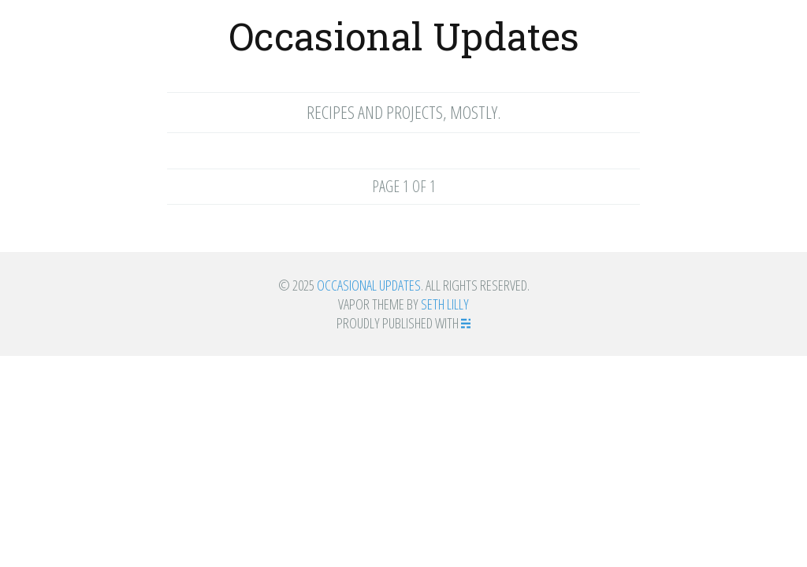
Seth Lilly (445, 304)
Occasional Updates (404, 36)
